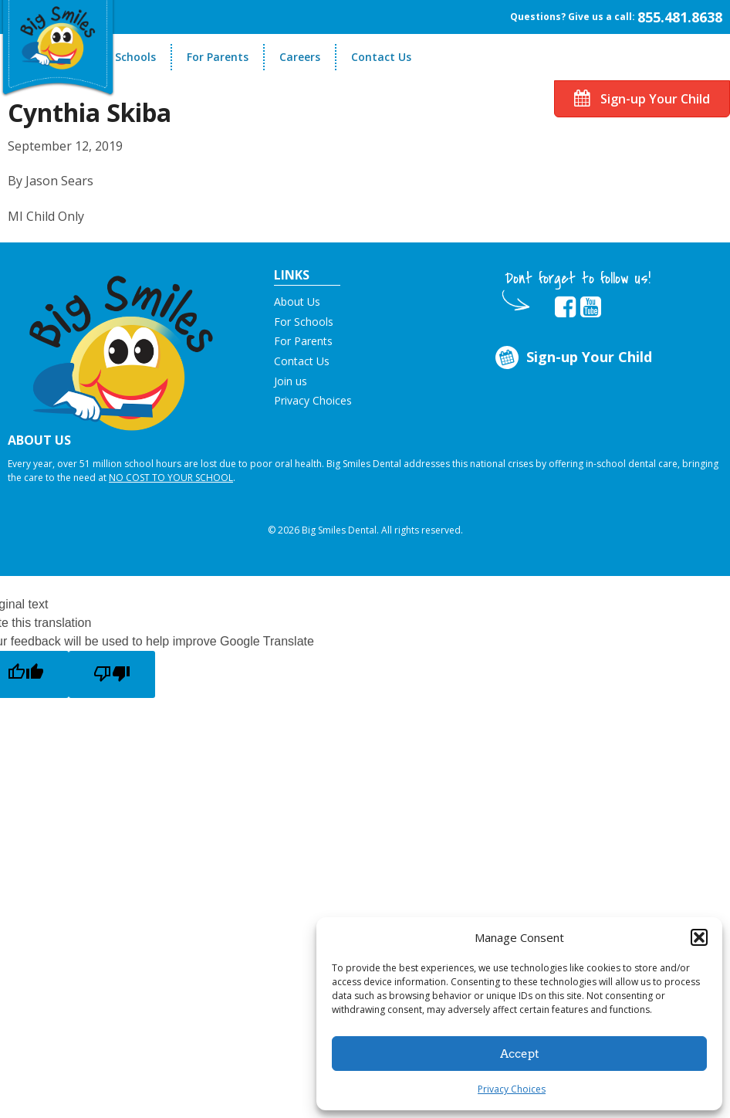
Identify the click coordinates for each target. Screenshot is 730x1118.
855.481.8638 (679, 17)
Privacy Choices (512, 1089)
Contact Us (381, 56)
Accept (519, 1054)
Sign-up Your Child (642, 98)
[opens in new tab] (565, 307)
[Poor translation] (112, 674)
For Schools (125, 56)
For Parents (217, 56)
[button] (699, 937)
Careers (299, 56)
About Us (297, 301)
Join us (290, 381)
